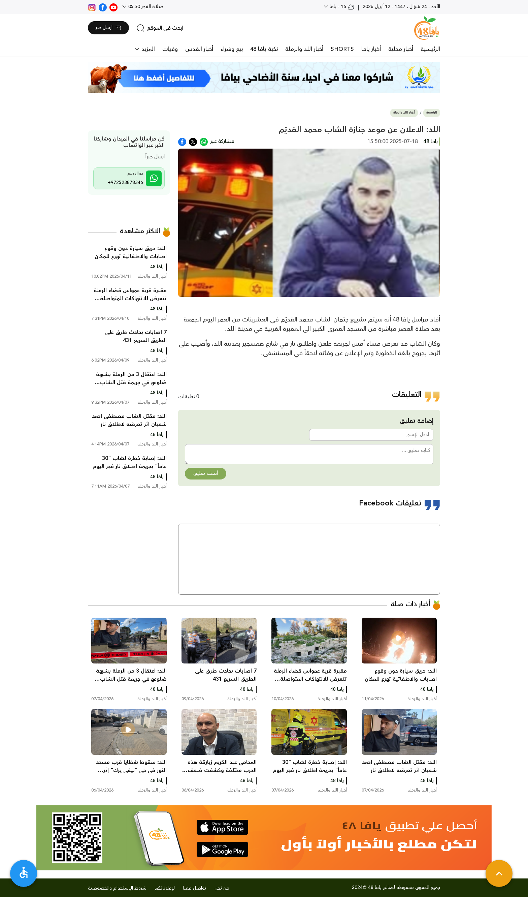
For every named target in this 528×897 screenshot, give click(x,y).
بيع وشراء (232, 49)
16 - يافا (341, 6)
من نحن (221, 888)
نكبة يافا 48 (264, 49)
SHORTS (342, 49)
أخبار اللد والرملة (304, 49)
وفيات (170, 49)
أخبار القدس (199, 49)
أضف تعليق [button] (205, 473)
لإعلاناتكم (165, 888)
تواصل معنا (194, 888)
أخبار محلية (400, 49)
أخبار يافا (371, 49)
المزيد (147, 49)
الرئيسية (430, 49)
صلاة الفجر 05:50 (145, 6)
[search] (159, 28)
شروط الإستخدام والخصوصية (117, 888)
